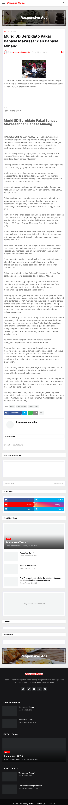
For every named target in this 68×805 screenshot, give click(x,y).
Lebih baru (9, 483)
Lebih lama (58, 483)
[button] (3, 3)
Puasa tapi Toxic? (27, 553)
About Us (51, 804)
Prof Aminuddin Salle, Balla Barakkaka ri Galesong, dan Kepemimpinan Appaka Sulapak (41, 579)
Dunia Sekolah (21, 406)
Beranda (7, 31)
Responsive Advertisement (34, 604)
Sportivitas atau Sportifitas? (30, 786)
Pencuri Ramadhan (28, 565)
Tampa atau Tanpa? (27, 707)
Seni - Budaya (33, 406)
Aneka (15, 31)
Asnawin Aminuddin (26, 422)
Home (15, 804)
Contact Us (40, 804)
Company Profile (27, 804)
